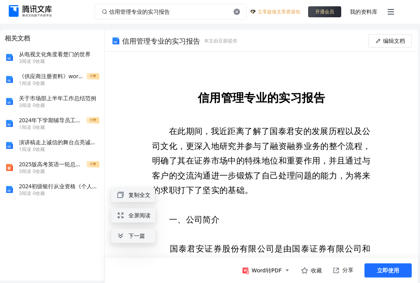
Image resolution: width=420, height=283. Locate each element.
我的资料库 (363, 11)
